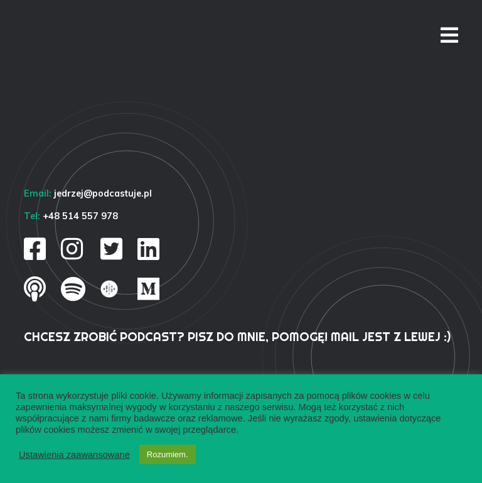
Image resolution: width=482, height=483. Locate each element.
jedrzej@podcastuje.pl (103, 193)
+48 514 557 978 (80, 216)
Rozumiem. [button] (167, 454)
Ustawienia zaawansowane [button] (74, 455)
